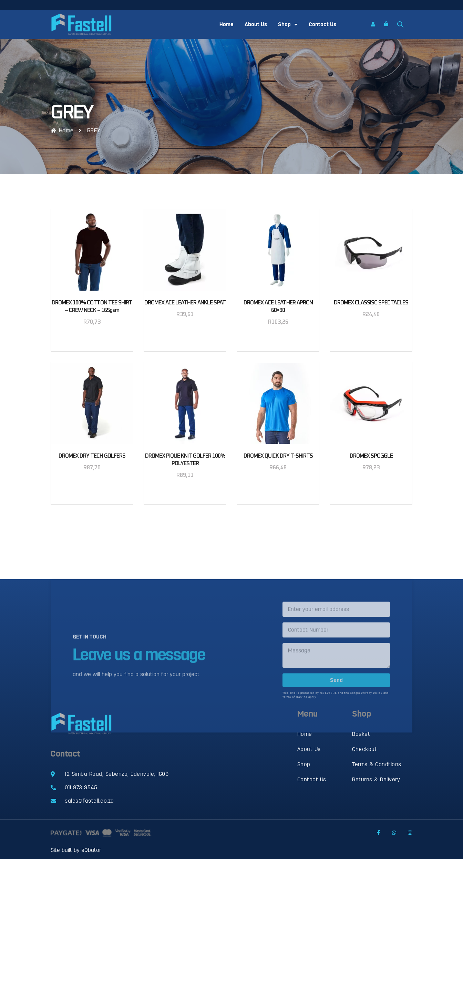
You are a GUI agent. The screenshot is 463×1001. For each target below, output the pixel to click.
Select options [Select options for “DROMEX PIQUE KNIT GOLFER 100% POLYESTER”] (185, 493)
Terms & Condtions (376, 764)
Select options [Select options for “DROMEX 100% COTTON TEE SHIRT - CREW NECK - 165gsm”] (92, 340)
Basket (361, 734)
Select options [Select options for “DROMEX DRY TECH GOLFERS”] (92, 485)
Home (226, 24)
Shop (288, 24)
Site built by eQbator (76, 850)
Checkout (364, 749)
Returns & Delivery (376, 779)
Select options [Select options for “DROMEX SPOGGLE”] (371, 485)
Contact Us (322, 24)
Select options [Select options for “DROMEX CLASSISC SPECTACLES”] (371, 332)
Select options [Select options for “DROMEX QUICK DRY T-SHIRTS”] (278, 485)
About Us (256, 24)
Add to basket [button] (185, 332)
